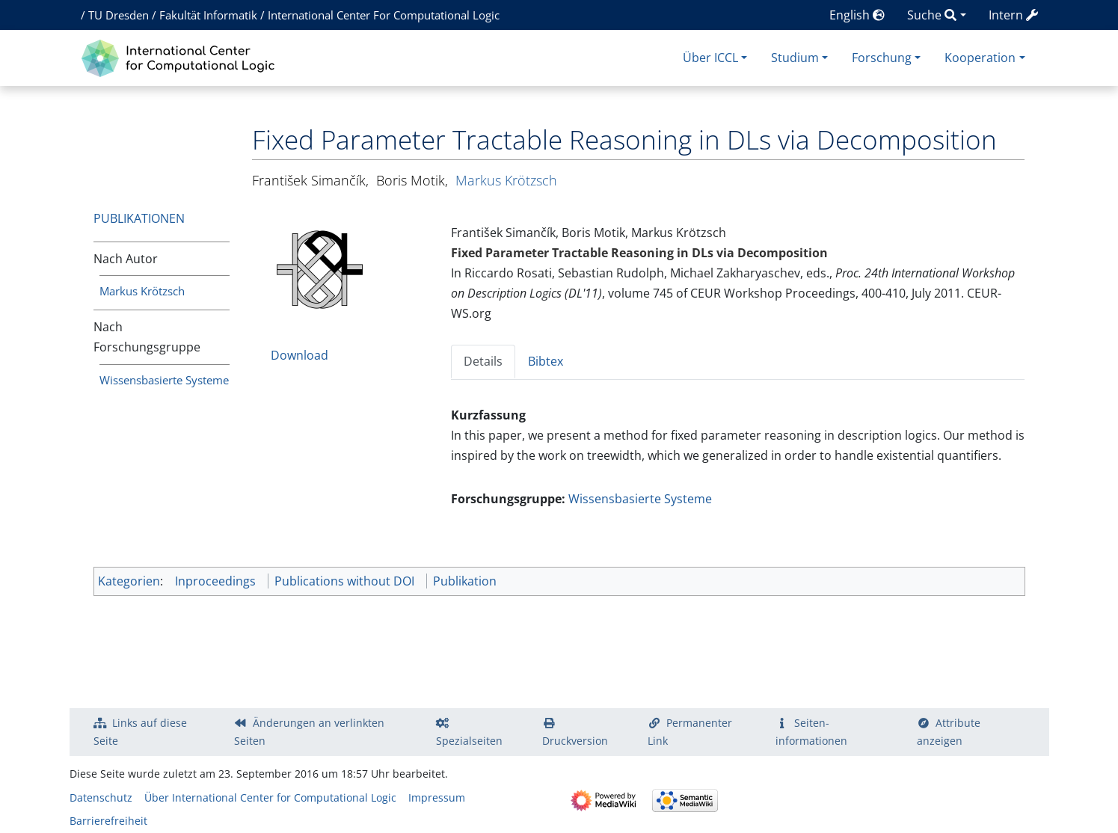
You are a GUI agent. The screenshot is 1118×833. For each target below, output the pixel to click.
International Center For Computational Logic (384, 14)
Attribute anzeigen (949, 732)
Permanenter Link (690, 732)
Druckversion (575, 741)
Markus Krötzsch (142, 290)
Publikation (465, 581)
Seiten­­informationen (811, 732)
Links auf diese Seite (140, 732)
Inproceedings (215, 581)
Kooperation (980, 57)
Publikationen (139, 218)
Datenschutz (101, 797)
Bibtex (545, 361)
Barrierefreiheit (108, 821)
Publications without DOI (344, 581)
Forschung (882, 57)
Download (299, 355)
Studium (795, 57)
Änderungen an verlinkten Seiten (309, 732)
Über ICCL (710, 57)
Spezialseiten (469, 741)
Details (483, 361)
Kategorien (129, 581)
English (857, 15)
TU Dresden (118, 14)
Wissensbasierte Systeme (164, 379)
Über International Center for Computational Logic (270, 797)
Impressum (436, 797)
